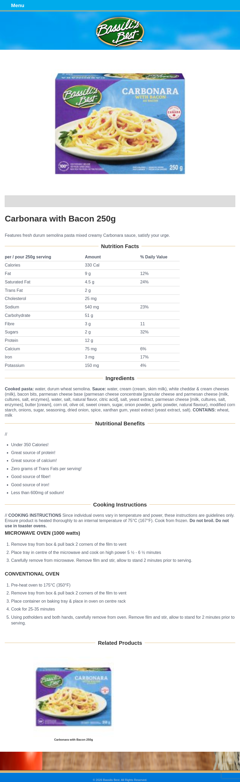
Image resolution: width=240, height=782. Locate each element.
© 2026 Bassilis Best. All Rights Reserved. (120, 779)
